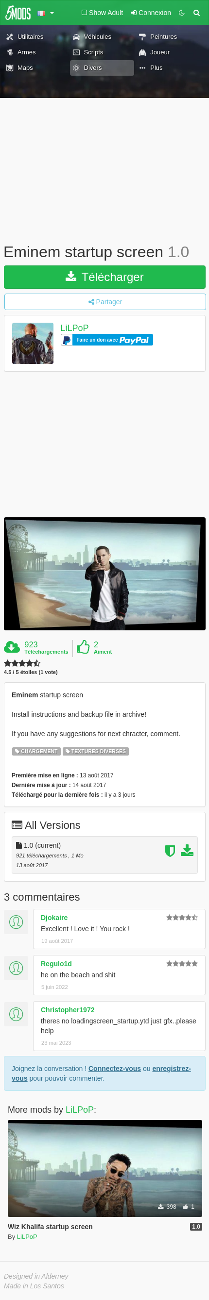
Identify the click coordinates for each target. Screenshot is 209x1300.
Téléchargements (46, 652)
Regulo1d (56, 964)
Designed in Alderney (36, 1276)
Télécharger (104, 276)
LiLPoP (75, 328)
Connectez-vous (114, 1068)
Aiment (103, 652)
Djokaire (54, 918)
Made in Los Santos (34, 1286)
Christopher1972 (67, 1010)
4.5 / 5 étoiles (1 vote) (31, 672)
